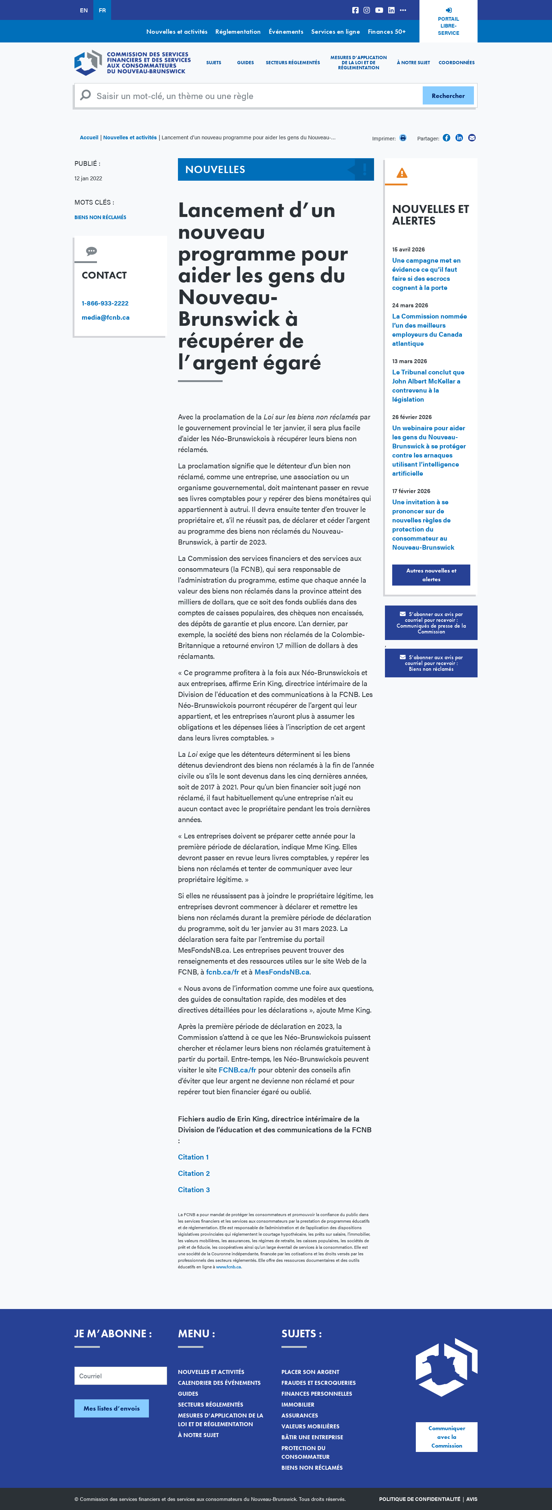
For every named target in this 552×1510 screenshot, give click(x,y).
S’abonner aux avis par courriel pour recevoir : (431, 622)
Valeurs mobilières (310, 1426)
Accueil (89, 137)
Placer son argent (310, 1372)
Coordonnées (457, 63)
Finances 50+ (387, 31)
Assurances (299, 1415)
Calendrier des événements (219, 1383)
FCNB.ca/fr (237, 1069)
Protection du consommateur (305, 1452)
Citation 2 (194, 1173)
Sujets (213, 63)
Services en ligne (335, 31)
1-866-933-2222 (105, 302)
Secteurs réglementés (293, 63)
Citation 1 (193, 1156)
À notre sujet (413, 63)
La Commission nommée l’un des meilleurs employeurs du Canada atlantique (429, 329)
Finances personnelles (316, 1394)
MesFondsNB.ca (282, 971)
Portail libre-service (448, 25)
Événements (286, 31)
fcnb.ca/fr (222, 971)
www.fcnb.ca (228, 1266)
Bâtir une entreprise (312, 1437)
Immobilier (297, 1404)
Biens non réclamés (100, 217)
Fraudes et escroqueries (318, 1383)
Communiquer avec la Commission (447, 1436)
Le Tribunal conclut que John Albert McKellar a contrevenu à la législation (428, 385)
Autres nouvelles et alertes (431, 575)
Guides (245, 63)
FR (102, 10)
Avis (472, 1498)
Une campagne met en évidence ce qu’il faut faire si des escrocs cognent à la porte (426, 273)
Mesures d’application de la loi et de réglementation (358, 62)
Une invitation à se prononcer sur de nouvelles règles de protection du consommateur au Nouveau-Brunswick (423, 524)
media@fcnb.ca (106, 316)
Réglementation (238, 31)
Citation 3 (194, 1189)
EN (84, 10)
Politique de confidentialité (419, 1498)
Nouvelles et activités (177, 31)
